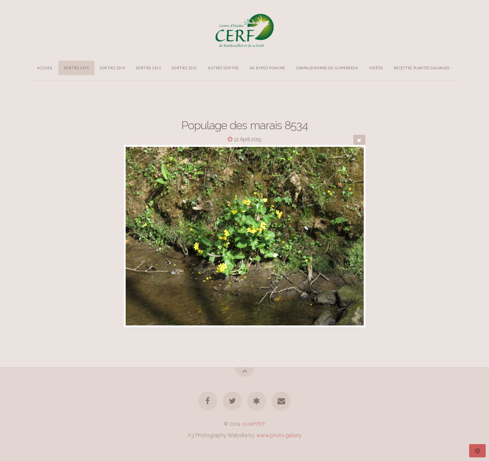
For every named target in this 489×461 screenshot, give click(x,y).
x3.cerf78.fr (253, 424)
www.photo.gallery (279, 435)
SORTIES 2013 (148, 68)
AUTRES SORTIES (223, 68)
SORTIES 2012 (184, 68)
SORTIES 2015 (76, 68)
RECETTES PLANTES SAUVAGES (422, 68)
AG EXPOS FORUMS (267, 68)
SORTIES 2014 (112, 68)
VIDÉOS (376, 68)
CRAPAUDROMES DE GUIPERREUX (327, 68)
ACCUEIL (45, 68)
